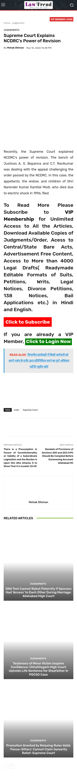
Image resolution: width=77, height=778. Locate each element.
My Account (53, 767)
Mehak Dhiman (15, 48)
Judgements (18, 23)
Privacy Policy (26, 763)
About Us (11, 763)
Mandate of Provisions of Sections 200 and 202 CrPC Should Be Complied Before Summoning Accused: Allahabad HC (57, 422)
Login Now (38, 767)
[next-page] (12, 732)
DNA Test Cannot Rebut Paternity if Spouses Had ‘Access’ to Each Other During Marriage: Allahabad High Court (39, 558)
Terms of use (43, 763)
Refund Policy (60, 763)
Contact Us (23, 767)
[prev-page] (6, 732)
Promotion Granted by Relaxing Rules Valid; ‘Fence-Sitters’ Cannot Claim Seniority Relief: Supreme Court (38, 715)
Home (7, 23)
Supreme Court (30, 376)
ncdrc (16, 376)
